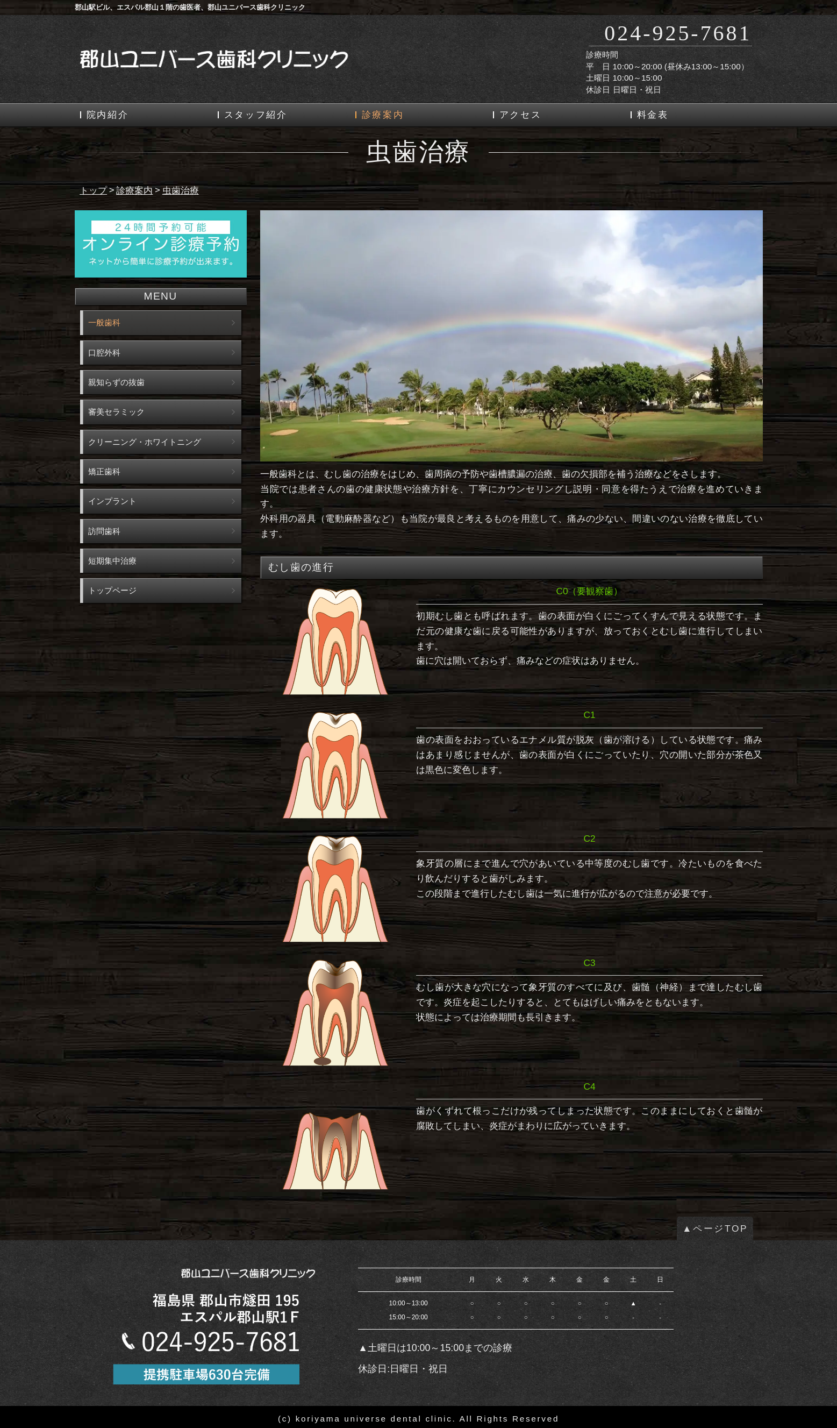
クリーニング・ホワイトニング (144, 441)
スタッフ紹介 (256, 115)
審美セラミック (116, 411)
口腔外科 (104, 352)
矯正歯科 (104, 471)
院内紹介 (108, 115)
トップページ (112, 590)
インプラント (112, 501)
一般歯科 (104, 322)
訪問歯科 (104, 531)
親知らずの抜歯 (116, 382)
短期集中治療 (112, 560)
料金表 (653, 115)
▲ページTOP (715, 1228)
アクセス (520, 115)
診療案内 (383, 115)
